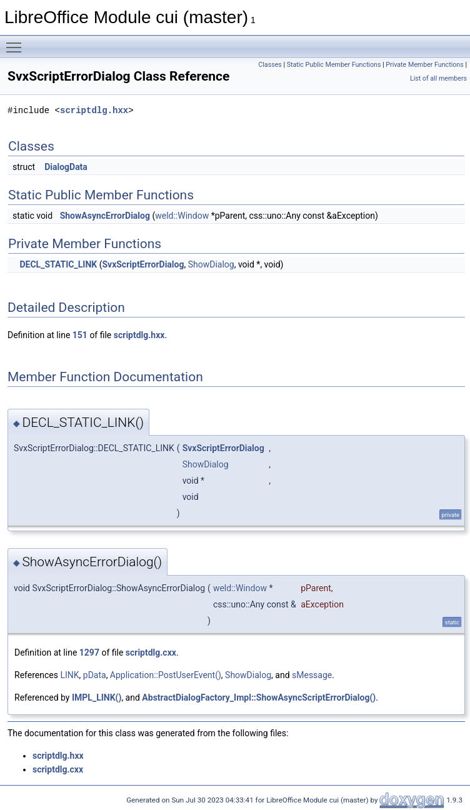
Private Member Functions (424, 65)
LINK (69, 675)
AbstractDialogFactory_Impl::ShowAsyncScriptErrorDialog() (259, 697)
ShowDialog (211, 264)
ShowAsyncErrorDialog (105, 216)
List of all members (438, 78)
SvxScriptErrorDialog (143, 264)
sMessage (312, 675)
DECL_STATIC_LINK (58, 264)
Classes (269, 65)
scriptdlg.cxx (151, 653)
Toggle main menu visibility (17, 42)
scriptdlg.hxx (94, 110)
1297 (89, 653)
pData (94, 675)
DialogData (66, 167)
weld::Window (182, 216)
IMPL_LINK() (96, 697)
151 (80, 335)
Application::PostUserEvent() (165, 675)
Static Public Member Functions (334, 65)
